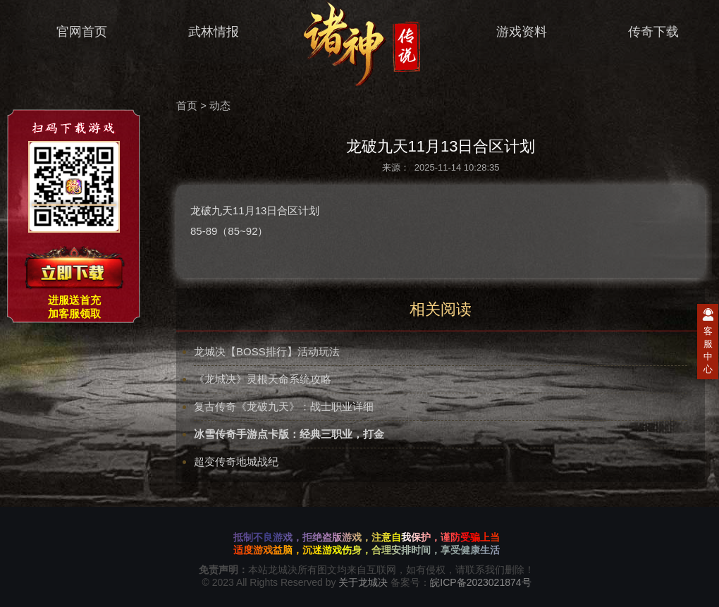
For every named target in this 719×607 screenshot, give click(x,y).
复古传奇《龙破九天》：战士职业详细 (284, 406)
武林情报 (205, 32)
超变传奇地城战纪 (236, 461)
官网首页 (73, 32)
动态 (220, 105)
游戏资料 (513, 32)
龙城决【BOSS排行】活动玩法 (267, 351)
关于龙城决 (363, 582)
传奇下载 (644, 32)
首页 (186, 105)
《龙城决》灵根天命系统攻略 (262, 379)
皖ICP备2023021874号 (480, 582)
